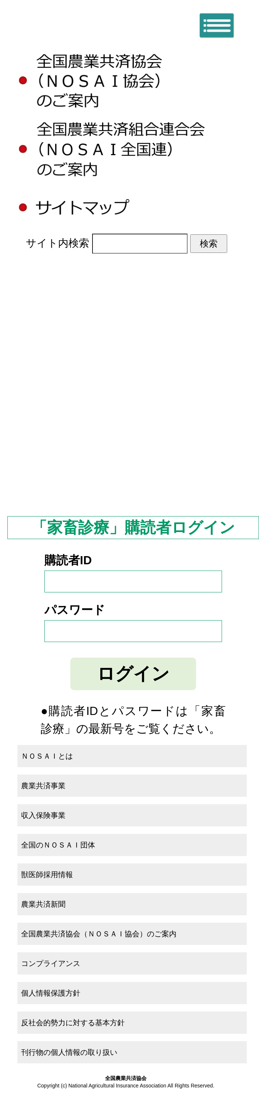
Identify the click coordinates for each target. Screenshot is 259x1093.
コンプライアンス (50, 963)
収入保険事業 (133, 411)
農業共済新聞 (133, 494)
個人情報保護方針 (50, 993)
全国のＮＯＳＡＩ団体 (133, 453)
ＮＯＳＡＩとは (133, 328)
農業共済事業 (133, 370)
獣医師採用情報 (47, 874)
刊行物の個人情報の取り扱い (69, 1052)
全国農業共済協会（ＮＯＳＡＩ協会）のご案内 (98, 934)
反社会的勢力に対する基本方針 (73, 1023)
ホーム (133, 287)
